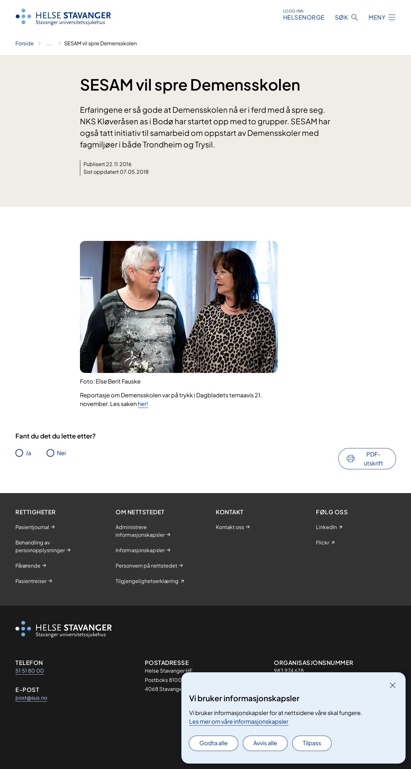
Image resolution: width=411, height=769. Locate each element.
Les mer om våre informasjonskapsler (238, 721)
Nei (61, 452)
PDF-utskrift (373, 458)
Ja (28, 452)
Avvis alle (265, 743)
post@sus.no (31, 697)
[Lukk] (393, 685)
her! (143, 403)
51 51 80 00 (29, 670)
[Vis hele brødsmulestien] (49, 43)
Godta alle (213, 743)
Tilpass (312, 743)
